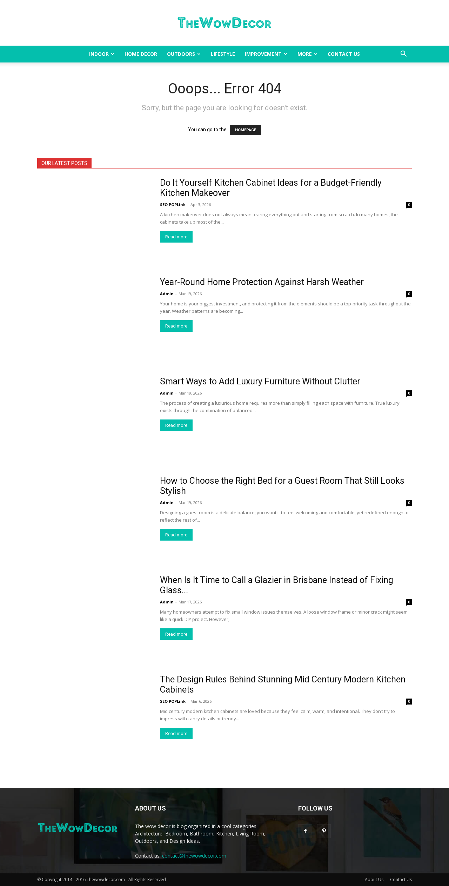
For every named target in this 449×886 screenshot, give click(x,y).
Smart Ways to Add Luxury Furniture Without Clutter (260, 381)
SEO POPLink (173, 204)
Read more (176, 236)
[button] (403, 54)
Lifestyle (223, 54)
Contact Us (344, 54)
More (307, 54)
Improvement (266, 54)
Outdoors (184, 54)
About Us (374, 879)
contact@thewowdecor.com (194, 855)
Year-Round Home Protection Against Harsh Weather (262, 282)
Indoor (101, 54)
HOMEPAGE (245, 130)
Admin (167, 293)
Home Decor (141, 54)
